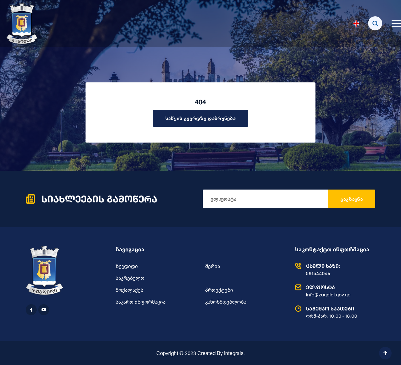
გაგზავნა (352, 199)
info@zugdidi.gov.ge (333, 291)
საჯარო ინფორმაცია (140, 302)
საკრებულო (130, 278)
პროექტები (219, 290)
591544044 (333, 269)
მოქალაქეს (129, 290)
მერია (212, 266)
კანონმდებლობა (225, 302)
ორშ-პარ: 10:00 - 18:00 (333, 312)
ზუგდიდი (127, 266)
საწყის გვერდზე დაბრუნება (200, 118)
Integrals (233, 353)
